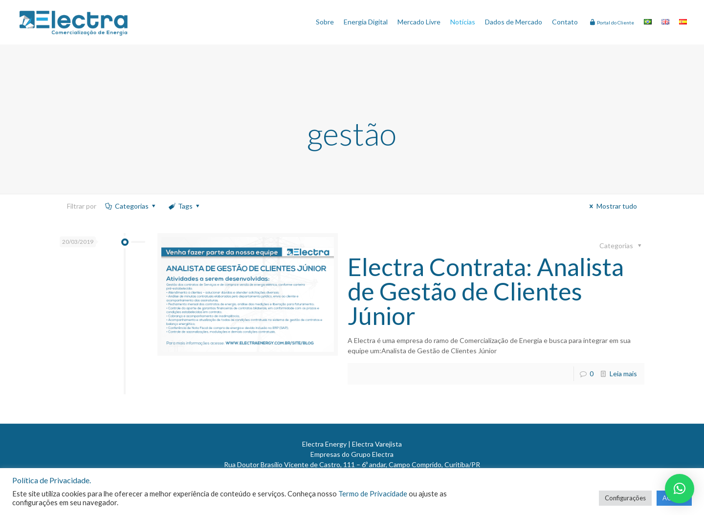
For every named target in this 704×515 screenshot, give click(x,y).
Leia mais (623, 373)
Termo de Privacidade (372, 494)
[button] (679, 488)
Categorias (131, 206)
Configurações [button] (625, 498)
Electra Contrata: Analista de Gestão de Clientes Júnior (486, 291)
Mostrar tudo (612, 206)
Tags (184, 206)
